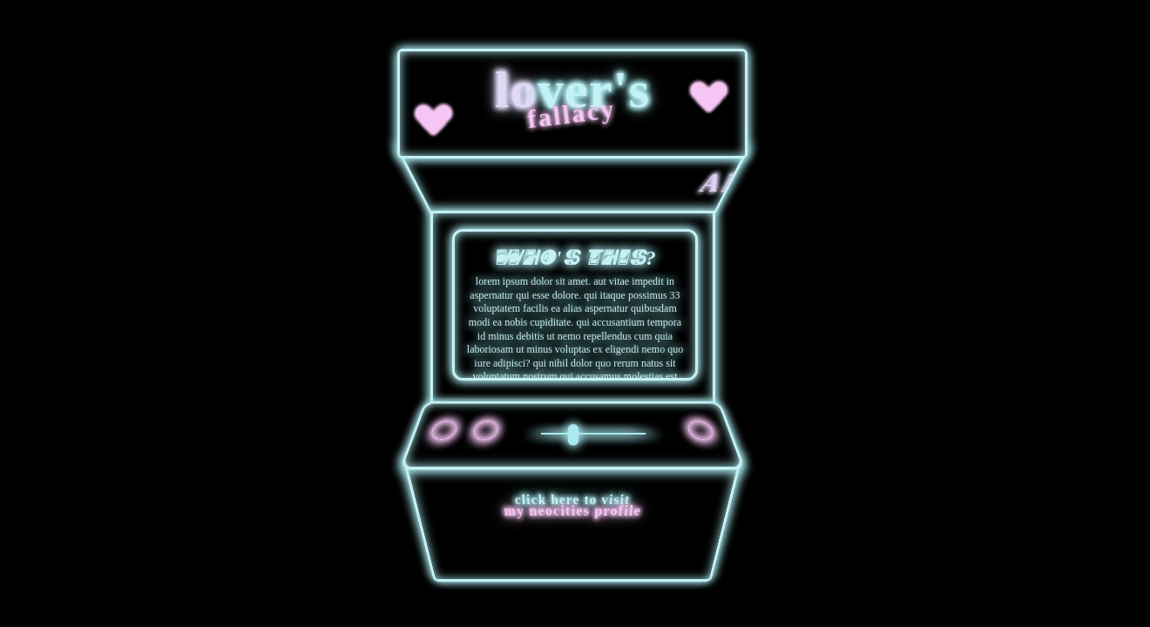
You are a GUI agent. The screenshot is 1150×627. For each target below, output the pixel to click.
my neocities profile (573, 510)
